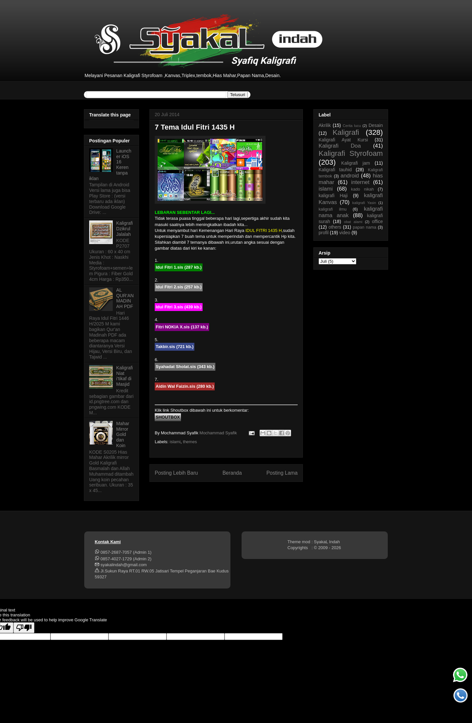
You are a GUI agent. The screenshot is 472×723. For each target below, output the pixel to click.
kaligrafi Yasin (364, 203)
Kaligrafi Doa (340, 146)
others (334, 227)
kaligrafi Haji (333, 195)
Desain (375, 125)
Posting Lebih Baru (176, 473)
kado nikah (362, 189)
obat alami (353, 222)
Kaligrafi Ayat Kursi (343, 139)
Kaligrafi (346, 132)
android (350, 176)
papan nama (364, 227)
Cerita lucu (352, 126)
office (377, 221)
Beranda (232, 473)
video (344, 232)
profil (323, 232)
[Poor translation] (23, 627)
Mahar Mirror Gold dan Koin (122, 434)
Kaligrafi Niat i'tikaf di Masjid (124, 376)
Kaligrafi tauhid (335, 169)
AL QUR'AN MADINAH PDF (125, 298)
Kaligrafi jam (355, 163)
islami (175, 441)
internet (360, 182)
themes (190, 441)
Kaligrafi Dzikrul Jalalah (124, 228)
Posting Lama (282, 473)
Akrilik (325, 125)
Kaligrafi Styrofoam (351, 153)
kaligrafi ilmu (332, 209)
